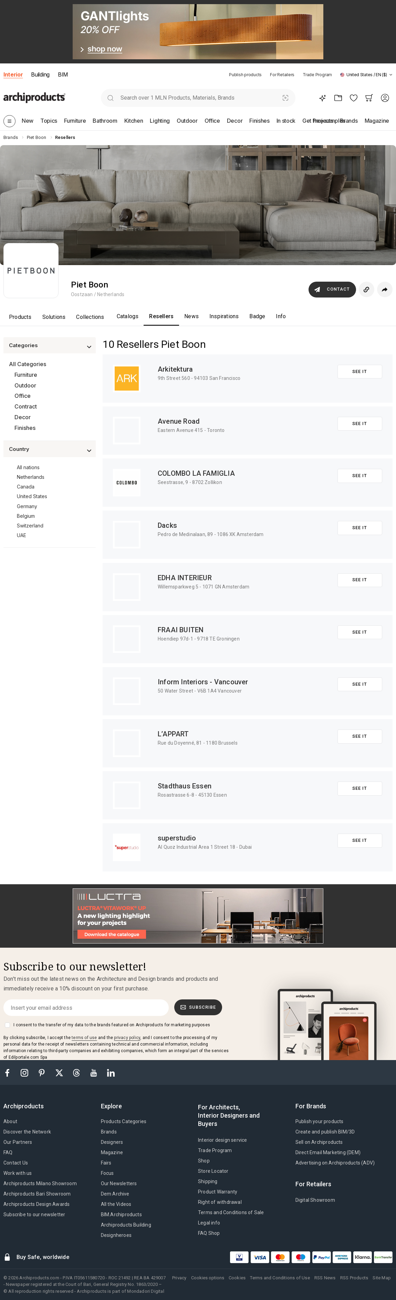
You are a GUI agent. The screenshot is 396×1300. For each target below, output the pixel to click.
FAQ (8, 1152)
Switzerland (30, 525)
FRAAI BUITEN (181, 630)
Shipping (208, 1181)
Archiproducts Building (126, 1225)
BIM (63, 74)
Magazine (112, 1152)
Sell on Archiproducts (319, 1142)
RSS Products (354, 1277)
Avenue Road (179, 421)
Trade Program (317, 74)
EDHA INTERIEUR (185, 578)
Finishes (24, 427)
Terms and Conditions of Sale (231, 1212)
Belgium (26, 516)
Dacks (167, 525)
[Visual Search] (285, 98)
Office (22, 395)
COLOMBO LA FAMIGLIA (196, 473)
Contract (25, 406)
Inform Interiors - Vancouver (203, 682)
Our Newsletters (119, 1183)
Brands (109, 1132)
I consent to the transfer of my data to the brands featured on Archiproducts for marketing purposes (111, 1024)
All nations (28, 467)
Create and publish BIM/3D (325, 1132)
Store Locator (213, 1171)
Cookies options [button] (207, 1278)
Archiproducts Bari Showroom (37, 1194)
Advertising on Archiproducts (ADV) (335, 1163)
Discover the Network (27, 1132)
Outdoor (25, 385)
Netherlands (30, 477)
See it (359, 371)
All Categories (27, 364)
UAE (21, 535)
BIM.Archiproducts (121, 1214)
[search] (111, 98)
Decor (22, 417)
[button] (366, 74)
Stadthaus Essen (184, 786)
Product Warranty (217, 1192)
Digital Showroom (315, 1200)
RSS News (325, 1277)
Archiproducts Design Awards (36, 1204)
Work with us (17, 1173)
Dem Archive (115, 1194)
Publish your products (319, 1121)
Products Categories (124, 1121)
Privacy (179, 1277)
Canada (25, 487)
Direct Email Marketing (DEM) (328, 1152)
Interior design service (222, 1140)
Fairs (106, 1163)
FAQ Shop (209, 1233)
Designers (112, 1142)
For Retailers (282, 74)
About (10, 1121)
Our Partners (17, 1142)
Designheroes (116, 1235)
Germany (27, 506)
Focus (107, 1173)
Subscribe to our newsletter (34, 1214)
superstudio (177, 838)
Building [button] (40, 74)
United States (32, 496)
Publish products (245, 74)
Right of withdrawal (220, 1202)
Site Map (382, 1277)
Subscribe (198, 1007)
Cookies (237, 1277)
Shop (204, 1160)
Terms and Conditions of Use (280, 1277)
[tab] (391, 75)
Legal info (209, 1223)
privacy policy (127, 1037)
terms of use (84, 1037)
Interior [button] (13, 74)
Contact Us (15, 1163)
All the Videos (116, 1204)
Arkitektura (175, 369)
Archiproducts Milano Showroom (40, 1183)
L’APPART (173, 734)
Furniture (25, 374)
